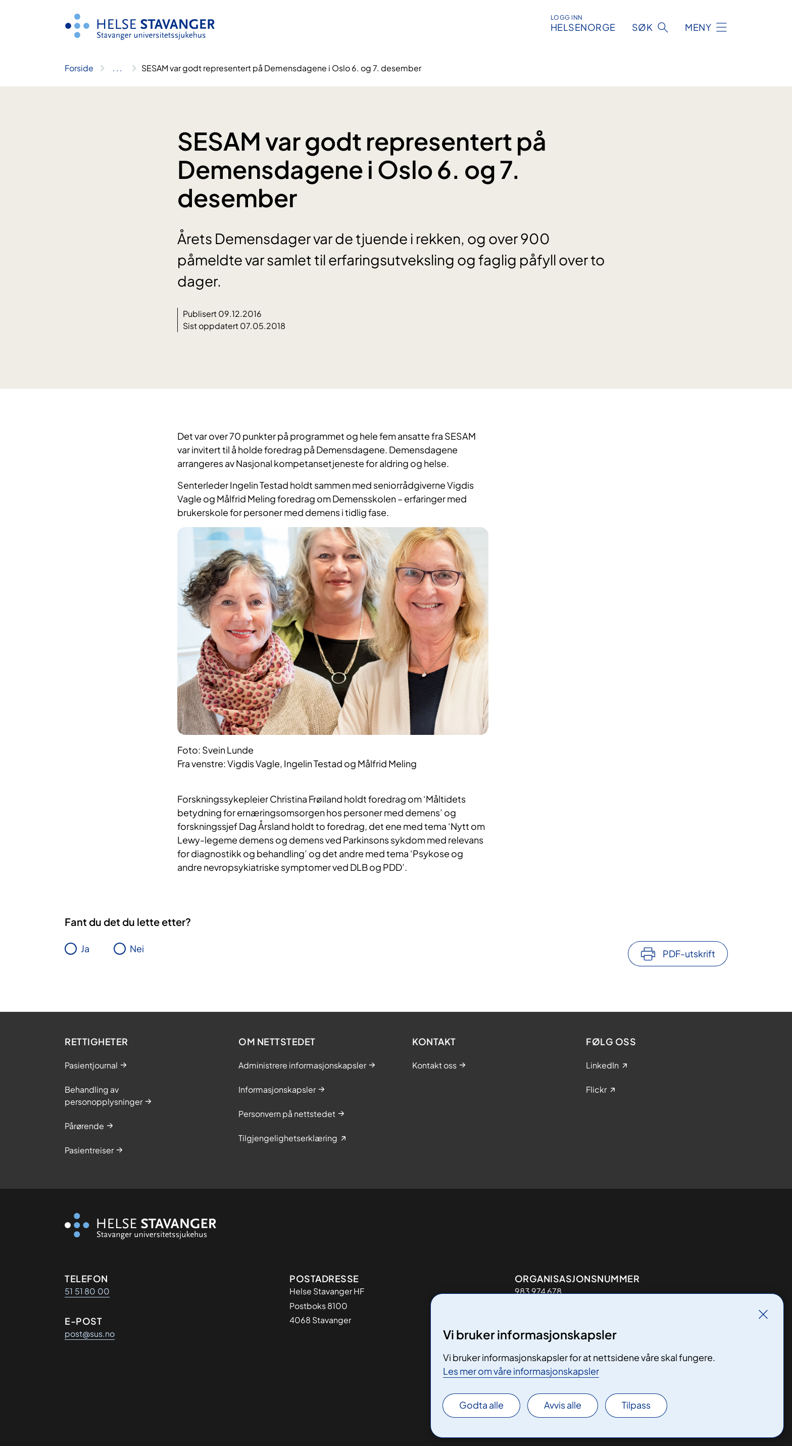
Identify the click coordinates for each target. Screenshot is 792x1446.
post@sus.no (90, 1333)
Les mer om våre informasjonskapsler (521, 1371)
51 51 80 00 (87, 1291)
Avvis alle (562, 1405)
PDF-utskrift (689, 953)
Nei (137, 948)
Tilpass (636, 1405)
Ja (85, 948)
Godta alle (481, 1405)
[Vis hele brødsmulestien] (117, 68)
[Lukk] (763, 1314)
